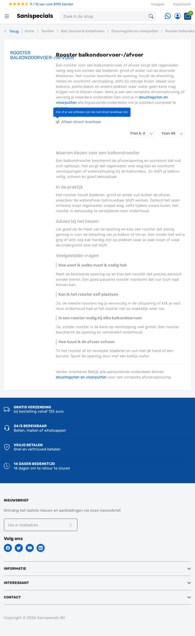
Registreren (182, 4)
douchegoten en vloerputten (81, 377)
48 (173, 133)
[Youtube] (30, 548)
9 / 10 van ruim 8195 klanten (41, 4)
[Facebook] (8, 548)
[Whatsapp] (168, 16)
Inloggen (158, 4)
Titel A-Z (142, 133)
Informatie (15, 568)
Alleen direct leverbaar (81, 122)
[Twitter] (19, 548)
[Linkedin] (41, 548)
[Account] (177, 16)
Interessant (16, 583)
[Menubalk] (7, 16)
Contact (12, 597)
